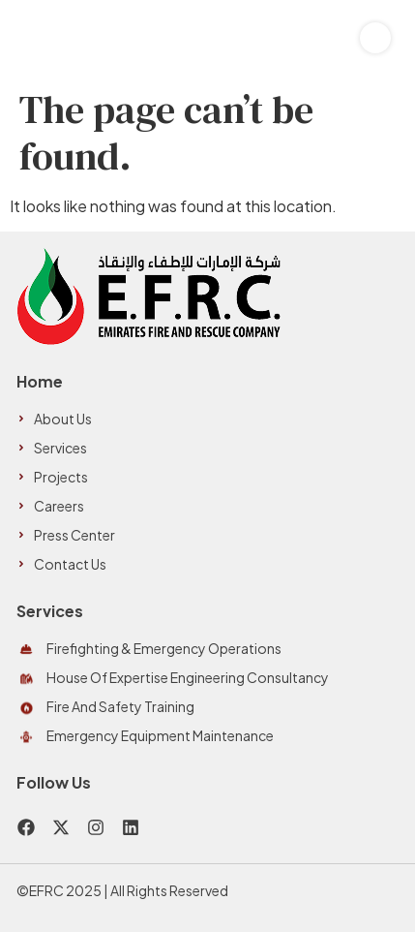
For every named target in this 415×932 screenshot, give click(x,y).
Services (49, 611)
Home (39, 381)
